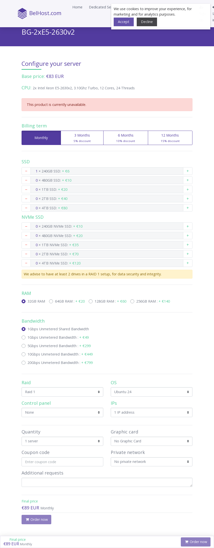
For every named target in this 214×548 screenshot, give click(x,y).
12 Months (170, 138)
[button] (105, 7)
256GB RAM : (153, 301)
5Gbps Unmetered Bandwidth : (59, 345)
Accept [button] (123, 21)
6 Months (126, 138)
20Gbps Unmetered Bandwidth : (60, 362)
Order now (195, 541)
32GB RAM (36, 301)
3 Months (82, 138)
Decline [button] (147, 21)
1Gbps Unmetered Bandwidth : (58, 337)
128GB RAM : (110, 301)
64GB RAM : (70, 301)
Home (77, 7)
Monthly (36, 137)
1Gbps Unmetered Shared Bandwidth (58, 329)
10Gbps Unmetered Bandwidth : (60, 354)
